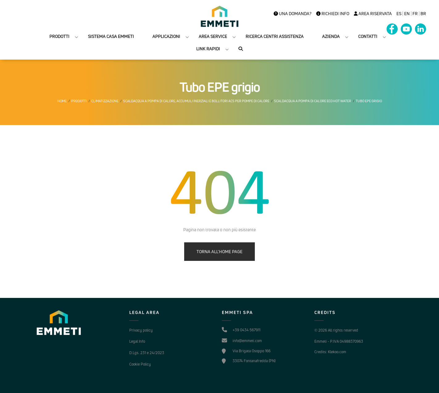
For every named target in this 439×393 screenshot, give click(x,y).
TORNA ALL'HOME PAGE (219, 251)
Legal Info (137, 341)
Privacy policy (141, 330)
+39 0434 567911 (246, 329)
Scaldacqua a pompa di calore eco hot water (312, 101)
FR (415, 13)
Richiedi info (332, 13)
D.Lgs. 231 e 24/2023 (146, 352)
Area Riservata (373, 13)
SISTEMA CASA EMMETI (111, 36)
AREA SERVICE (213, 36)
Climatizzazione (104, 101)
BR (423, 13)
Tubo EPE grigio (369, 101)
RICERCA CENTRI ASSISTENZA (275, 36)
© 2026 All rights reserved (336, 330)
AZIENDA (331, 36)
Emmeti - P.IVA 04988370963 (338, 341)
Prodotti (79, 101)
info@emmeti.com (247, 340)
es (398, 13)
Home (62, 101)
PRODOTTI (59, 36)
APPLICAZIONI (166, 36)
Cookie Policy (140, 364)
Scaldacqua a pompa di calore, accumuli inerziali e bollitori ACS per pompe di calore (196, 101)
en (407, 13)
